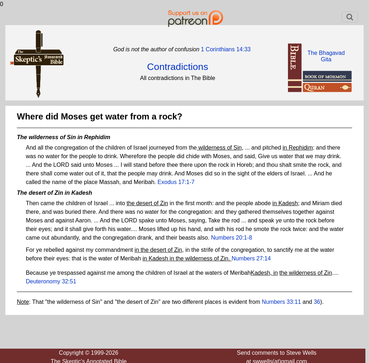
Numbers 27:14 (251, 258)
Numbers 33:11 (281, 302)
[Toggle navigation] (350, 16)
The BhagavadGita (326, 56)
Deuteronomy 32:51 (51, 281)
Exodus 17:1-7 (175, 182)
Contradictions (177, 66)
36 (317, 302)
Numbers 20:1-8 (231, 238)
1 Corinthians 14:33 (225, 49)
